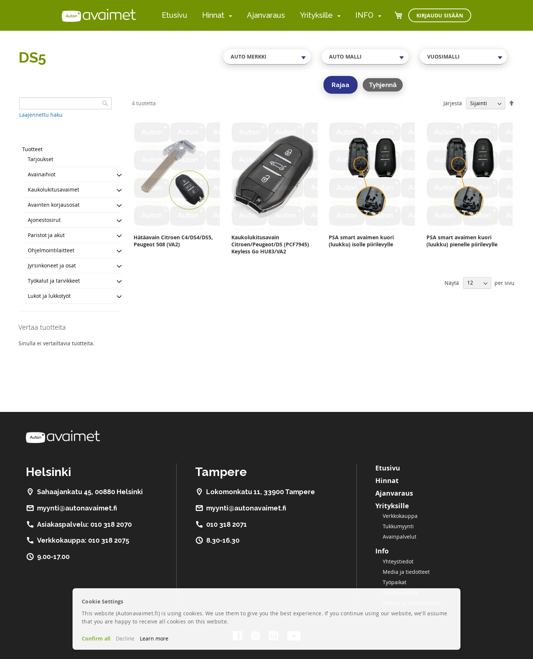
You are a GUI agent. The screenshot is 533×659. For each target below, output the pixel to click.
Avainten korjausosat (54, 204)
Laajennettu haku (41, 114)
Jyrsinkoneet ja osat (52, 265)
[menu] (271, 15)
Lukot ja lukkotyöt (49, 295)
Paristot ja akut (46, 235)
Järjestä (452, 103)
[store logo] (99, 15)
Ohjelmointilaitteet (51, 250)
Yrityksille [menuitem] (316, 15)
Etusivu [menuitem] (174, 15)
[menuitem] (229, 15)
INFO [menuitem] (364, 15)
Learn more (154, 638)
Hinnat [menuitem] (213, 15)
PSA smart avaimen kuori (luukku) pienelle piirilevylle (461, 241)
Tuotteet (32, 149)
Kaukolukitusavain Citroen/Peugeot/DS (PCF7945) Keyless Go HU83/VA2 (270, 244)
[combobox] (267, 56)
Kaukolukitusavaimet (53, 189)
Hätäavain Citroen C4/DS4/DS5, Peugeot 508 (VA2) (173, 241)
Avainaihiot (42, 174)
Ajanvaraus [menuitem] (266, 15)
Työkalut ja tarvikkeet (54, 280)
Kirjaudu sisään (439, 15)
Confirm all (96, 638)
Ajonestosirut (44, 219)
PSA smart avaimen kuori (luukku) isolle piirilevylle (361, 241)
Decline (125, 638)
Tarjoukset (40, 159)
